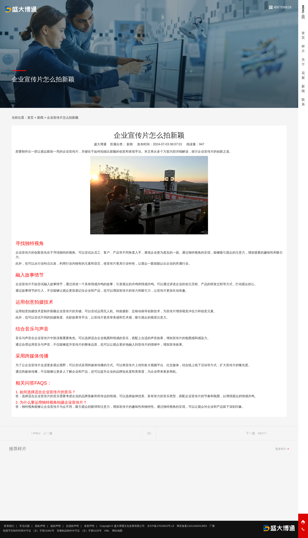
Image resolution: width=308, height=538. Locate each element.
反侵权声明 (72, 525)
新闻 (40, 117)
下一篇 (250, 434)
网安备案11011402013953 (192, 525)
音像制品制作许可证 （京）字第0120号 (79, 530)
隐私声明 (40, 525)
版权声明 (55, 525)
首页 (30, 117)
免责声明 (89, 525)
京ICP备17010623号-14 (160, 525)
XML (107, 530)
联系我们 (9, 525)
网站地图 (117, 530)
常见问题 (24, 525)
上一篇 (47, 434)
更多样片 (280, 450)
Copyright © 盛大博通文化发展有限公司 (122, 525)
